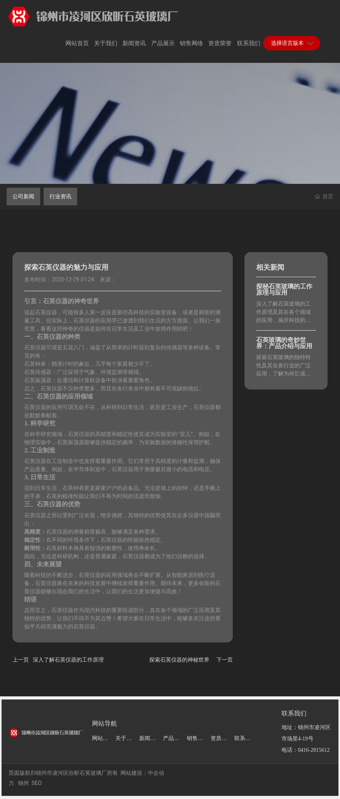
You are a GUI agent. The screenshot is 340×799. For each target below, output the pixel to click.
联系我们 (294, 713)
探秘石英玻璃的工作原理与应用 (284, 289)
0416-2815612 (314, 750)
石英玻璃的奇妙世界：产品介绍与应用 (284, 342)
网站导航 (104, 723)
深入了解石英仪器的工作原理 (68, 660)
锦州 (23, 783)
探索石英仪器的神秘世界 (179, 660)
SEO (37, 783)
